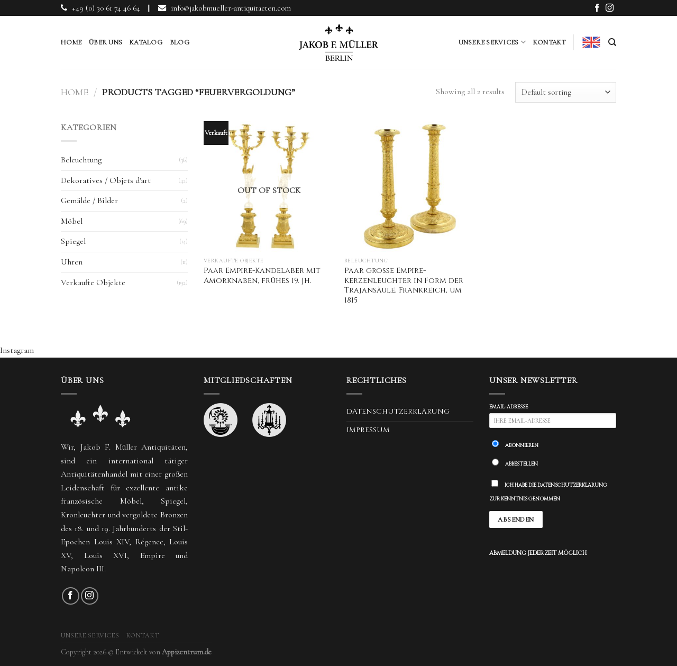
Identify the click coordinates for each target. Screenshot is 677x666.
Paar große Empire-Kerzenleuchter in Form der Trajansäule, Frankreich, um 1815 (403, 285)
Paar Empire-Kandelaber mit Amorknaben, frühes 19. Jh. (262, 276)
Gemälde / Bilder (89, 200)
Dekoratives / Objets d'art (106, 180)
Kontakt (549, 42)
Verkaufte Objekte (93, 282)
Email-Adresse (508, 407)
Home (71, 42)
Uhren (72, 262)
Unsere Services (492, 42)
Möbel (72, 221)
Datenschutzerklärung (398, 411)
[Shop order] (565, 92)
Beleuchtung (81, 159)
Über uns (105, 42)
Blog (179, 42)
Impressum (368, 430)
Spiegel (73, 241)
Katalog (146, 42)
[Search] (612, 42)
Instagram (17, 350)
